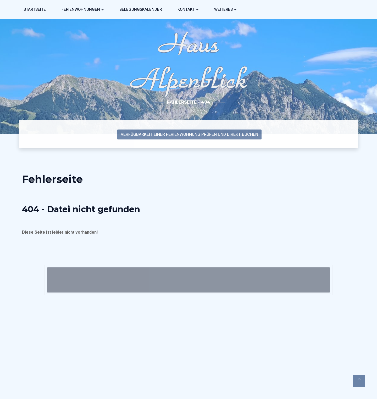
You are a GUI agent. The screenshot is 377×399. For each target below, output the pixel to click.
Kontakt (186, 9)
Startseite (35, 9)
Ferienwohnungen (81, 9)
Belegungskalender (140, 9)
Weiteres (223, 9)
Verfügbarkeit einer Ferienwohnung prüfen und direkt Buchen (189, 134)
